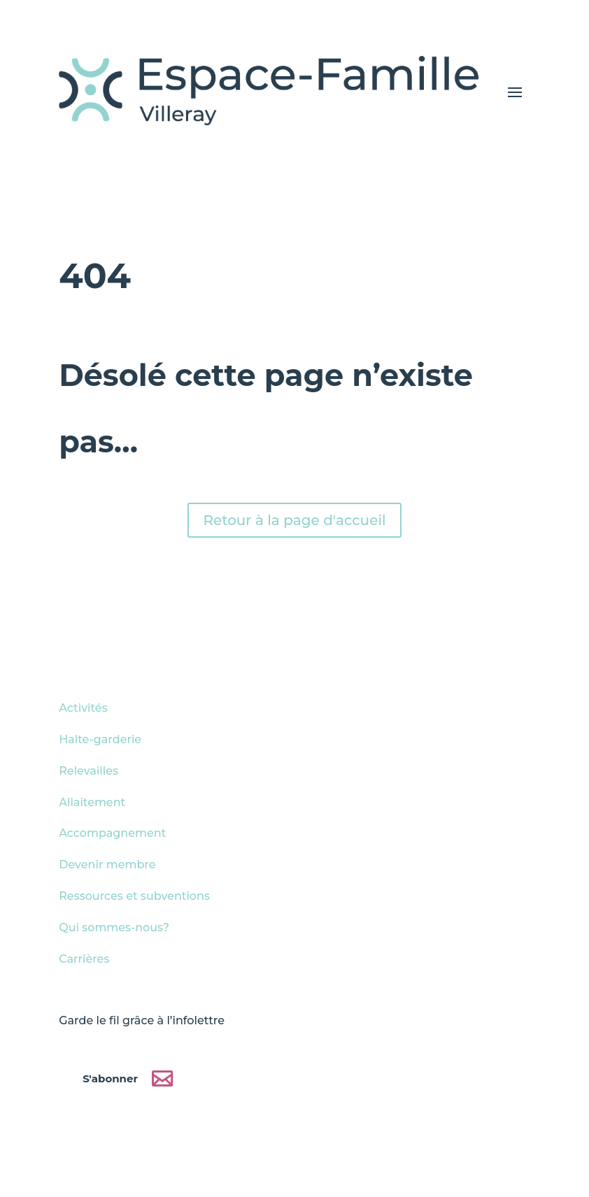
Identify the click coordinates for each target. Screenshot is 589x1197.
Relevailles (88, 770)
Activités (83, 708)
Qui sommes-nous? (114, 927)
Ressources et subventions (134, 896)
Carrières (84, 959)
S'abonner (110, 1078)
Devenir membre (107, 864)
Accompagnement (112, 833)
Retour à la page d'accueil (294, 520)
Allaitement (92, 802)
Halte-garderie (100, 739)
